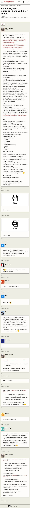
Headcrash (8, 311)
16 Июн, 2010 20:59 (5, 376)
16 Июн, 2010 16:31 (5, 291)
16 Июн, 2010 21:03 (5, 386)
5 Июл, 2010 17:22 (22, 17)
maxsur (7, 413)
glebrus (7, 280)
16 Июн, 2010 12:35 (5, 215)
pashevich (7, 264)
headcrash (14, 390)
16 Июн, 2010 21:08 (5, 410)
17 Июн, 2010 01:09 (5, 451)
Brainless (14, 17)
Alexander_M (8, 428)
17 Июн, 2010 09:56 (5, 500)
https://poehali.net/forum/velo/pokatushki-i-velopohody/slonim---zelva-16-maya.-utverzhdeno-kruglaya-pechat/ (14, 47)
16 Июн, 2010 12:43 (5, 260)
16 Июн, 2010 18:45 (5, 308)
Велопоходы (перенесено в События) (11, 5)
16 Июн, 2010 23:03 (5, 424)
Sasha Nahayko (9, 28)
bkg (6, 244)
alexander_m (14, 459)
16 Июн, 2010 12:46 (5, 277)
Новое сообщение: (6, 17)
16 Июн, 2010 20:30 (5, 351)
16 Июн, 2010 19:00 (5, 336)
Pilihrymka (7, 340)
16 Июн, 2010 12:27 (5, 190)
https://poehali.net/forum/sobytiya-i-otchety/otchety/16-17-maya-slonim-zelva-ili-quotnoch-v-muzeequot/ (15, 40)
